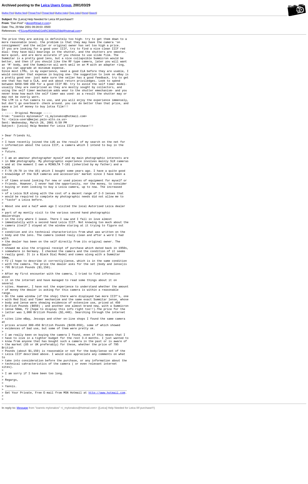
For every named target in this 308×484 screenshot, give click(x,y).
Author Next (21, 13)
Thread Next (48, 13)
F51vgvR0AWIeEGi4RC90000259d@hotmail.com (49, 30)
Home (85, 13)
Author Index (62, 13)
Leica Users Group (56, 5)
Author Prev (8, 13)
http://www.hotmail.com (107, 464)
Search (93, 13)
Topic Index (75, 13)
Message (22, 480)
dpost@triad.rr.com (38, 23)
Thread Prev (34, 13)
